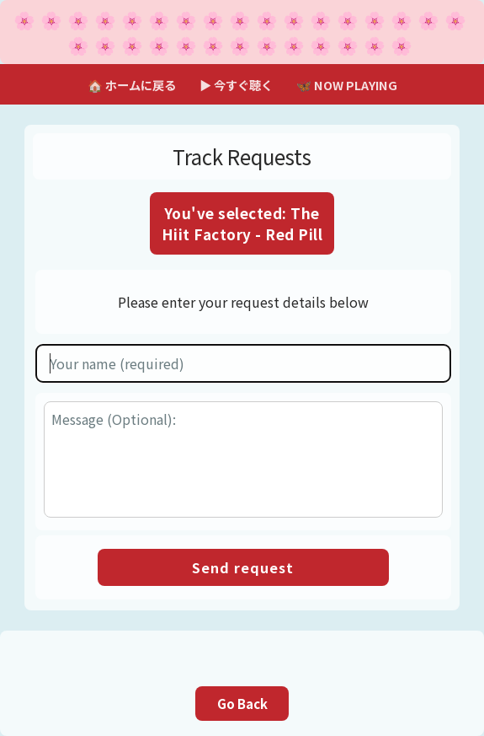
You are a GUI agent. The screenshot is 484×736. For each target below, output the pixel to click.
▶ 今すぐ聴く (236, 85)
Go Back (242, 703)
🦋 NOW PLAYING (346, 85)
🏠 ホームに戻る (132, 85)
